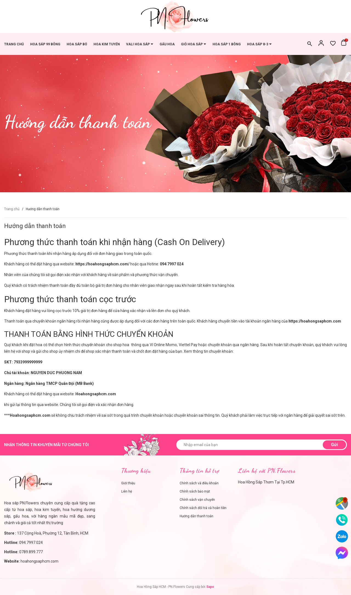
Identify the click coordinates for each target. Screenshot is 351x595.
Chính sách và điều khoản (199, 483)
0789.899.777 (31, 552)
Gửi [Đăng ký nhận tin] (334, 444)
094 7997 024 (171, 264)
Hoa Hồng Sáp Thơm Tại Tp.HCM (266, 482)
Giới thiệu (128, 483)
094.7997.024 (31, 542)
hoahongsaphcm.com (39, 561)
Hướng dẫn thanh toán (35, 226)
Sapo (210, 587)
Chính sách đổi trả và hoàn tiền (203, 508)
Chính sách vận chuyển (197, 500)
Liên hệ (126, 491)
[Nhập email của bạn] (261, 445)
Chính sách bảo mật (195, 491)
